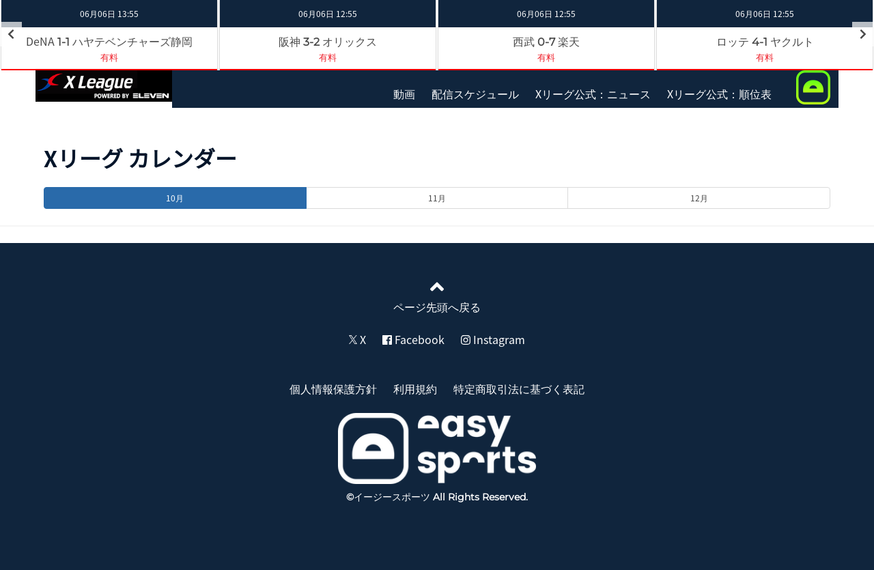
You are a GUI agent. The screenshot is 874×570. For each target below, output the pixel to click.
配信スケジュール (475, 93)
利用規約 (415, 388)
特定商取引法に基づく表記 (518, 388)
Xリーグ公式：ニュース (593, 93)
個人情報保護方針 (333, 388)
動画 (404, 93)
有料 (109, 57)
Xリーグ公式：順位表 (719, 93)
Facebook (413, 339)
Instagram (493, 339)
